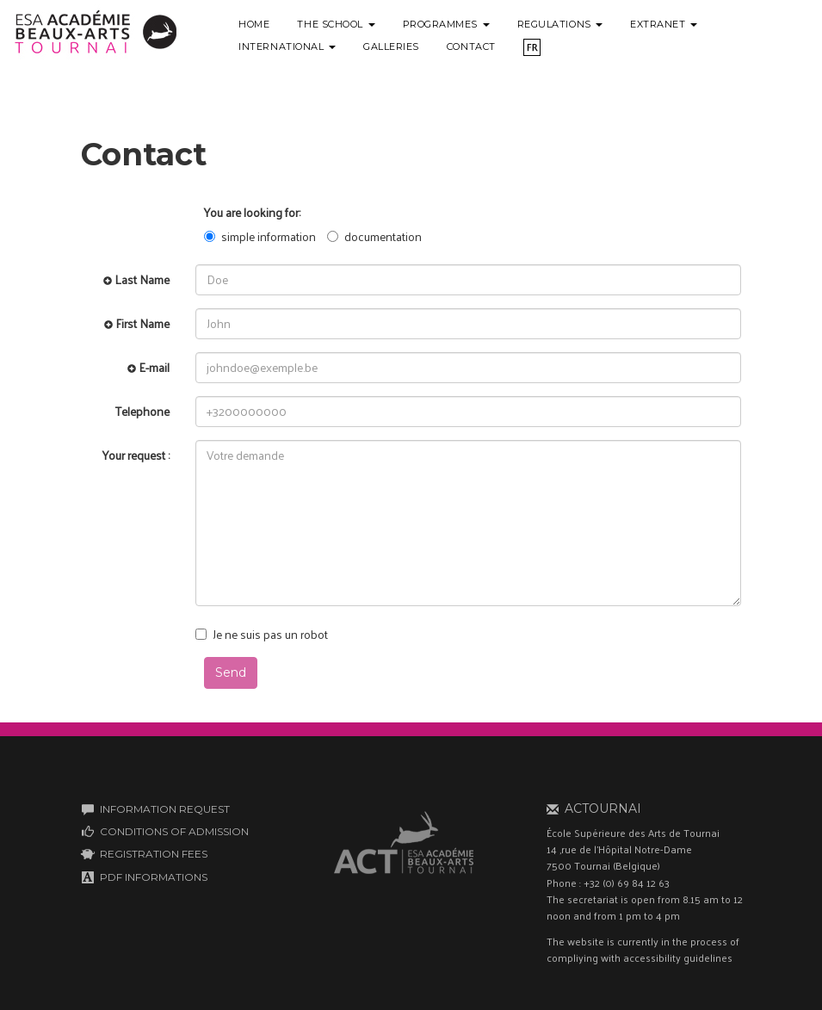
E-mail (148, 366)
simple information (260, 236)
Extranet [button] (663, 24)
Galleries (391, 46)
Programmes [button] (446, 24)
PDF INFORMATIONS (153, 877)
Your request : (136, 454)
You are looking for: (252, 212)
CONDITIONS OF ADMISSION (174, 831)
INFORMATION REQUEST (165, 808)
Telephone (142, 410)
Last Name (136, 279)
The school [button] (335, 24)
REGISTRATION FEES (153, 853)
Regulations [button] (560, 24)
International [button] (287, 46)
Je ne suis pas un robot (261, 634)
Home (253, 24)
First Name (137, 323)
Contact (471, 46)
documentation (374, 236)
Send (230, 672)
